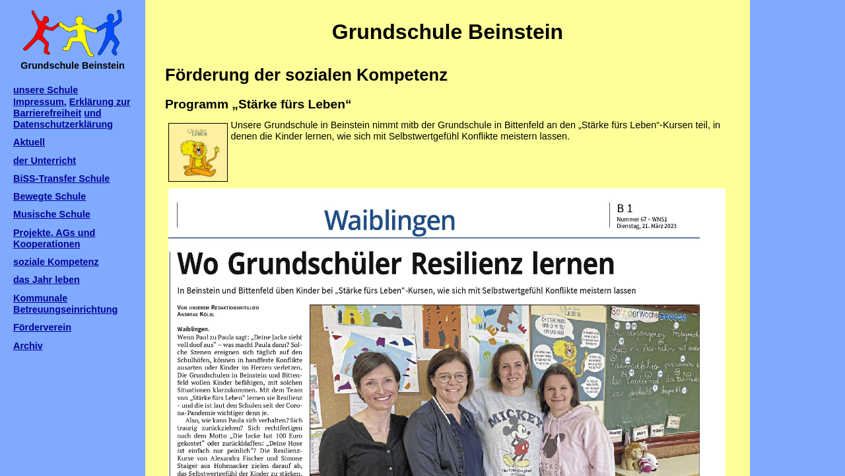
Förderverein (42, 327)
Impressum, (40, 102)
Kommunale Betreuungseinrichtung (65, 304)
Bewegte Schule (49, 196)
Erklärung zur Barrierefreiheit (72, 107)
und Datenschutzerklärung (63, 119)
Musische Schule (51, 214)
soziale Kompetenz (56, 262)
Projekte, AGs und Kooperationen (54, 238)
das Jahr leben (46, 279)
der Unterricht (44, 160)
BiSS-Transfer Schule (61, 178)
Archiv (28, 345)
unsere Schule (45, 90)
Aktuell (29, 142)
